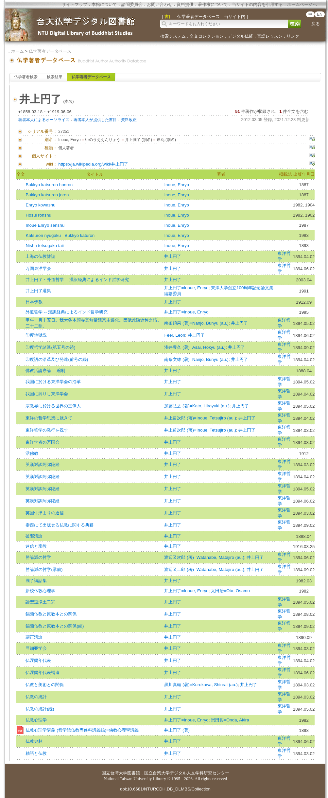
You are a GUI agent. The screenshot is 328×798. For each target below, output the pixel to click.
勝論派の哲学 (38, 557)
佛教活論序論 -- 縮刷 (45, 370)
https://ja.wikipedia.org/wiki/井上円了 (93, 164)
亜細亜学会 (36, 648)
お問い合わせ (159, 4)
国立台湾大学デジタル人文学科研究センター (186, 773)
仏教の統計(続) (40, 708)
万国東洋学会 (38, 268)
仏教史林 (34, 741)
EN (319, 14)
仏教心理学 (36, 720)
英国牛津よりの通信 (45, 512)
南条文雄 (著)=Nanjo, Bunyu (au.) (196, 359)
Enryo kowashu (40, 205)
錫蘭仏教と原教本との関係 (51, 614)
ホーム (17, 51)
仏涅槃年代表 (38, 660)
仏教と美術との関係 (45, 684)
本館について (104, 4)
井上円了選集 (38, 290)
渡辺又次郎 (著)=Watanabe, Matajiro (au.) (204, 557)
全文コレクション (207, 36)
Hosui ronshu (38, 215)
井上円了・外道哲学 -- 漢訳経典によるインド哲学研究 (77, 279)
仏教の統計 (36, 696)
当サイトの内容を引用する (257, 4)
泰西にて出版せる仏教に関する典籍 (60, 525)
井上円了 (172, 256)
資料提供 (185, 4)
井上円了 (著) (177, 730)
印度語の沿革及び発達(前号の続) (57, 359)
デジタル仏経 (240, 36)
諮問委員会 (132, 4)
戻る (315, 23)
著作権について (213, 4)
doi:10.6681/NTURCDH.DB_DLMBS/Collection (165, 789)
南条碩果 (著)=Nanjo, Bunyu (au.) (196, 323)
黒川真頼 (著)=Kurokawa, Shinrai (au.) (201, 684)
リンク (292, 36)
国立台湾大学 (114, 773)
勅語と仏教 (36, 753)
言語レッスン (270, 36)
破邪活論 (34, 536)
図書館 (133, 773)
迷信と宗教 (36, 546)
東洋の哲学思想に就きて (49, 418)
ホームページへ (302, 4)
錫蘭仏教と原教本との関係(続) (55, 626)
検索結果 (54, 77)
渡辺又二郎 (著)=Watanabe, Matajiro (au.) (204, 569)
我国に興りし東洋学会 (47, 393)
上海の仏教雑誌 (40, 256)
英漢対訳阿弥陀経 (43, 464)
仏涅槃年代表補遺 (43, 672)
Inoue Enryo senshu (45, 225)
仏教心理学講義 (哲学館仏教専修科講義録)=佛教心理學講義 (82, 730)
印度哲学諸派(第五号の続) (50, 347)
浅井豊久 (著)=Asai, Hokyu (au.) (195, 347)
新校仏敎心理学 (40, 590)
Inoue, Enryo (176, 184)
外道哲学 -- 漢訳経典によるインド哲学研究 (66, 312)
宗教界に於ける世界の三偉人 (53, 405)
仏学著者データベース (50, 51)
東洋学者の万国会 (43, 442)
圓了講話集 (36, 580)
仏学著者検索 (26, 77)
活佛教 (32, 453)
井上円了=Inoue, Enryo (186, 287)
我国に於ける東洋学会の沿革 (53, 381)
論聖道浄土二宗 (40, 601)
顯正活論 (34, 637)
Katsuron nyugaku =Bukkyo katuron (60, 235)
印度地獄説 (36, 335)
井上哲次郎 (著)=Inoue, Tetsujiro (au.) (200, 418)
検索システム (173, 36)
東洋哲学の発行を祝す (47, 430)
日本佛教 (34, 301)
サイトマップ (74, 4)
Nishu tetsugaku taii (44, 245)
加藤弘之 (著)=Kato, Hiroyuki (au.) (196, 405)
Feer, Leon (174, 335)
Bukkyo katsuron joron (47, 194)
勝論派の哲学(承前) (44, 569)
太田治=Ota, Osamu (230, 590)
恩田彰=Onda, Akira (230, 720)
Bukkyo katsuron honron (49, 184)
